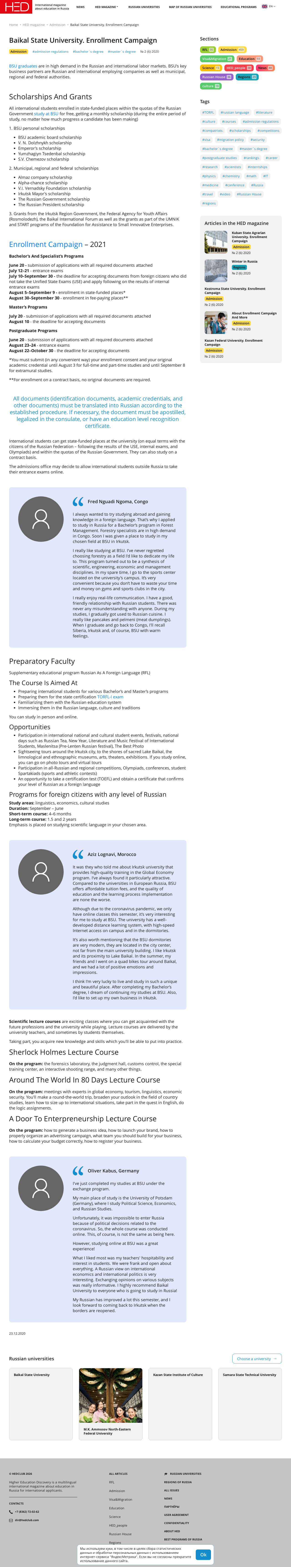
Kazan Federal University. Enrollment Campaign (234, 342)
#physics (209, 176)
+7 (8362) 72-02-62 (27, 1512)
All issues (171, 1490)
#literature (264, 112)
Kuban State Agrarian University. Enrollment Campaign (249, 237)
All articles (118, 1474)
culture (210, 86)
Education (250, 59)
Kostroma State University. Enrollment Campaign (235, 290)
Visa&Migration (217, 59)
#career (272, 158)
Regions (247, 77)
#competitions (268, 130)
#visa (206, 139)
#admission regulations (50, 51)
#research (210, 167)
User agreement (176, 1515)
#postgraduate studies (219, 158)
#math (251, 176)
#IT (265, 176)
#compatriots (212, 130)
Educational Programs (239, 7)
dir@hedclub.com (27, 1520)
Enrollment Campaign (46, 244)
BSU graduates (23, 66)
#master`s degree (122, 51)
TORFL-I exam (110, 696)
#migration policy (230, 139)
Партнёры (171, 1507)
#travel (207, 194)
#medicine (210, 185)
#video (225, 194)
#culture (208, 121)
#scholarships (240, 130)
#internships (257, 167)
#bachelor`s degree (88, 51)
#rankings (251, 158)
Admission (57, 24)
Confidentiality (176, 1523)
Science (211, 68)
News (80, 7)
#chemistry (231, 176)
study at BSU (46, 113)
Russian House (216, 77)
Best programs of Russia (183, 1539)
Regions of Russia (178, 1482)
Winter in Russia (244, 261)
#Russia (257, 185)
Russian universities (144, 7)
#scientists (233, 167)
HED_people (239, 68)
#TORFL (208, 112)
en (267, 6)
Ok (203, 1555)
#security (258, 139)
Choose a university (254, 1358)
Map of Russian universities (190, 7)
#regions (209, 203)
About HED (172, 1531)
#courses (229, 121)
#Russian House (249, 194)
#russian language (235, 112)
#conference (234, 185)
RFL (208, 49)
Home (13, 24)
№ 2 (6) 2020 (149, 51)
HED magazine (105, 7)
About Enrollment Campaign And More (254, 315)
